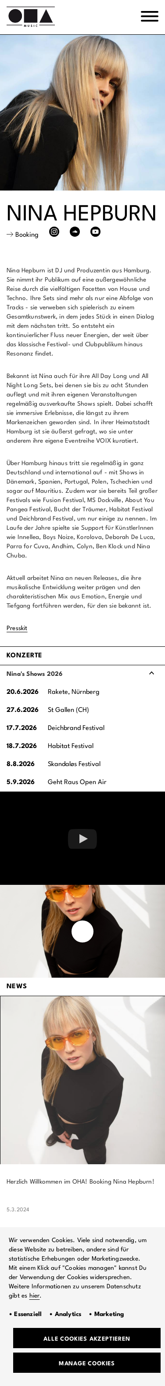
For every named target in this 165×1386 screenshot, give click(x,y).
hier (34, 1296)
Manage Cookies (87, 1364)
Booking (27, 235)
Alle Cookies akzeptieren (86, 1339)
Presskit (17, 628)
